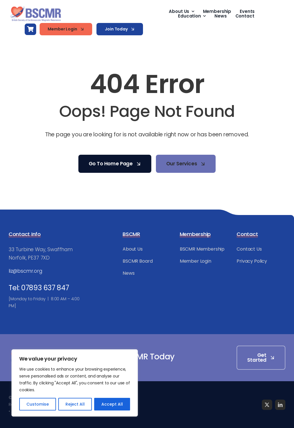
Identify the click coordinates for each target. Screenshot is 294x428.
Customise (37, 404)
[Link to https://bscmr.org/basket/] (30, 29)
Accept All (112, 404)
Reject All (75, 404)
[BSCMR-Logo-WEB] (36, 6)
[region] (74, 383)
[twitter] (267, 405)
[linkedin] (280, 405)
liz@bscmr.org (25, 271)
